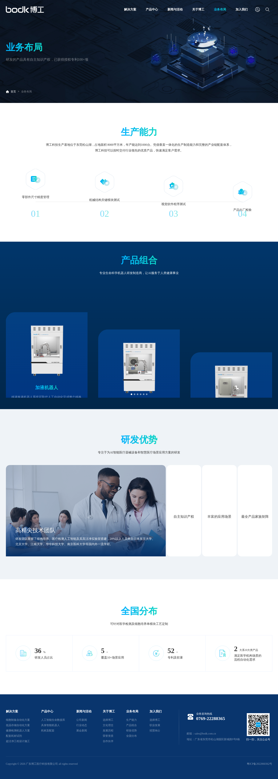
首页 (13, 91)
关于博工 (198, 9)
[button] (131, 394)
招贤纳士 (155, 730)
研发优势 (131, 730)
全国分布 (131, 735)
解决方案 (130, 9)
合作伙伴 (108, 741)
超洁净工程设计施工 (18, 741)
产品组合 (131, 725)
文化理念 (108, 725)
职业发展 (155, 725)
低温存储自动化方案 (18, 725)
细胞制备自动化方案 (18, 719)
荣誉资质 (108, 735)
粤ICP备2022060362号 (259, 763)
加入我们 (242, 9)
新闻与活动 (175, 9)
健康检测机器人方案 (18, 730)
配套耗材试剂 (14, 735)
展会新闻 (81, 730)
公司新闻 (81, 719)
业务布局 (220, 9)
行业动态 (81, 725)
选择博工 (108, 719)
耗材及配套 (47, 730)
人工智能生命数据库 (53, 719)
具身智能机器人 (50, 725)
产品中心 (152, 9)
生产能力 (131, 719)
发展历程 (108, 730)
